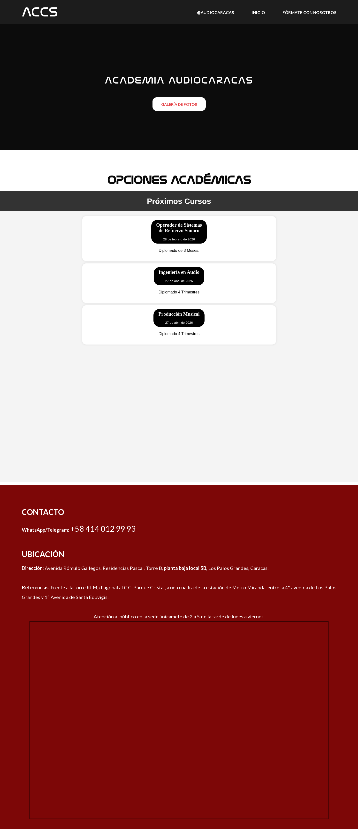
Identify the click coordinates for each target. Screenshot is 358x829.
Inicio (258, 12)
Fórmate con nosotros (309, 12)
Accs (40, 12)
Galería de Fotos (179, 104)
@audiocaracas (215, 12)
